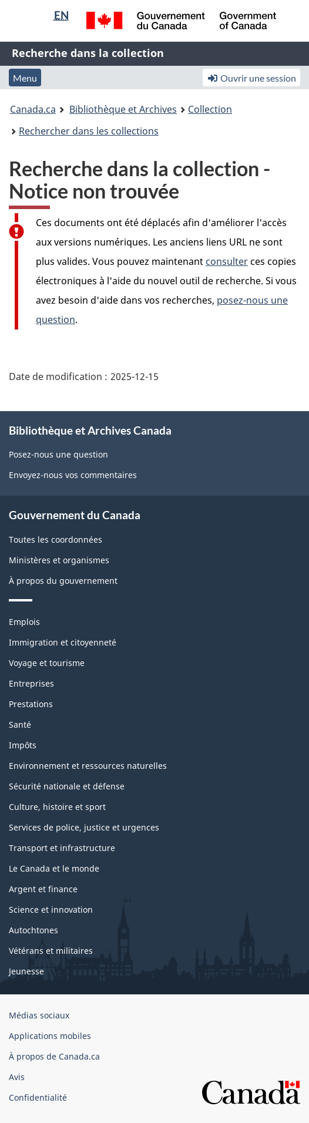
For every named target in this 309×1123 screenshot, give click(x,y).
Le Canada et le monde (54, 868)
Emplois (24, 621)
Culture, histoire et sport (57, 806)
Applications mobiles (50, 1035)
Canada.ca (33, 109)
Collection (210, 109)
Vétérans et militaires (51, 950)
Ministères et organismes (59, 560)
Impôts (22, 745)
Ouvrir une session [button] (251, 77)
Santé (20, 724)
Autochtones (33, 930)
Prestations (31, 704)
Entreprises (31, 683)
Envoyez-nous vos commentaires (73, 474)
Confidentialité (38, 1097)
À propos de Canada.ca (54, 1056)
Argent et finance (43, 889)
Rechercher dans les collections (89, 131)
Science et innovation (51, 909)
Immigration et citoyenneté (62, 642)
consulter (227, 261)
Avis (17, 1076)
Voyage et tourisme (47, 662)
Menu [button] (25, 77)
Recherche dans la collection (88, 53)
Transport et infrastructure (62, 847)
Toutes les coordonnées (55, 539)
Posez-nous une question (58, 454)
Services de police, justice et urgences (84, 827)
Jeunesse (26, 971)
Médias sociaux (39, 1015)
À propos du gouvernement (63, 580)
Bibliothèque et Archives (123, 109)
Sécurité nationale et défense (67, 786)
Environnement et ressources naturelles (88, 765)
